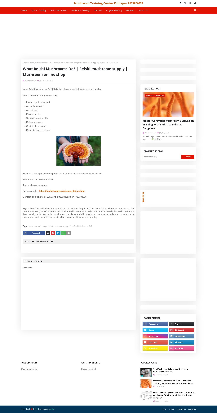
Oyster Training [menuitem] (38, 10)
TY (37, 409)
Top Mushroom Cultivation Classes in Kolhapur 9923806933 (170, 370)
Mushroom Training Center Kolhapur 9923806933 (108, 3)
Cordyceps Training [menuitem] (80, 10)
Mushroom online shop (38, 226)
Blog (53, 409)
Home (25, 63)
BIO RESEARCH (30, 80)
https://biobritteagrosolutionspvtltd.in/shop (61, 191)
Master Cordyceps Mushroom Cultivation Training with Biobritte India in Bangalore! (168, 124)
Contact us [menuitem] (143, 10)
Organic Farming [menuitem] (114, 10)
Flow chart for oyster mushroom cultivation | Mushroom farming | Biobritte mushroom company (174, 395)
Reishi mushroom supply (58, 226)
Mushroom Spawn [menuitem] (58, 10)
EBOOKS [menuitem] (98, 10)
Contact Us (181, 409)
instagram (192, 409)
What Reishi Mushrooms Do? (41, 63)
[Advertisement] (108, 34)
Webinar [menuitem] (130, 10)
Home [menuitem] (24, 10)
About (171, 409)
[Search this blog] (162, 157)
